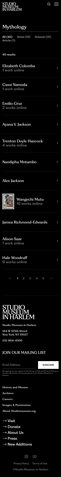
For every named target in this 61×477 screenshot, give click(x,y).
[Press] (30, 439)
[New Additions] (30, 444)
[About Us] (30, 433)
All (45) (7, 37)
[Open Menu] (56, 4)
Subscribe (48, 365)
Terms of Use (39, 463)
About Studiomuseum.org (19, 411)
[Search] (49, 4)
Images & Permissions (16, 405)
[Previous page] (10, 278)
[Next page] (51, 278)
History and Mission (15, 387)
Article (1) (8, 40)
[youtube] (34, 456)
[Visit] (30, 421)
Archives (8, 393)
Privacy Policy (21, 463)
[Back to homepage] (12, 6)
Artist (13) (23, 37)
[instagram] (26, 456)
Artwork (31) (43, 37)
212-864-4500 (12, 340)
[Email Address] (19, 365)
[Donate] (30, 427)
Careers (7, 399)
